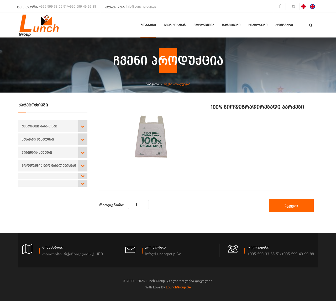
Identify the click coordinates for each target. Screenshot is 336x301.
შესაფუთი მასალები (39, 126)
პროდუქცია (203, 25)
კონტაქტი (284, 25)
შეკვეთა (291, 205)
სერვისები (231, 25)
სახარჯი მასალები (38, 139)
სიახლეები (257, 25)
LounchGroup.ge (178, 287)
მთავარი (148, 25)
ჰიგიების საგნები (37, 152)
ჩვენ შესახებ (175, 25)
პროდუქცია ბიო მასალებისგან (49, 165)
